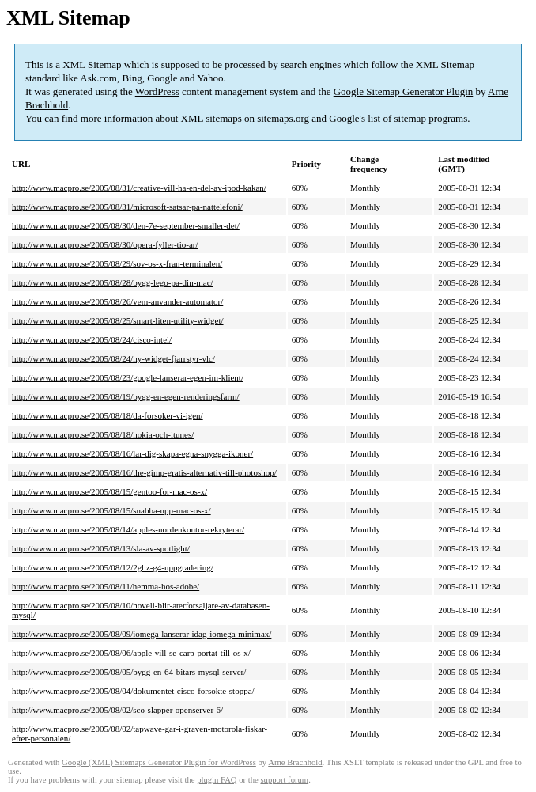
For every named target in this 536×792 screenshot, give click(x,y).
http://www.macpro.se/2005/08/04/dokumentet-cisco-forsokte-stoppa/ (133, 690)
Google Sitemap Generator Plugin (404, 91)
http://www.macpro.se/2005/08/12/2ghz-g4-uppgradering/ (112, 567)
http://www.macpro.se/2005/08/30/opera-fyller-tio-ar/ (105, 244)
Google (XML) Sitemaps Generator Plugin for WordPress (159, 762)
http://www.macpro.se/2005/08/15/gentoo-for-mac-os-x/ (109, 491)
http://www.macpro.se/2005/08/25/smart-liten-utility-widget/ (118, 320)
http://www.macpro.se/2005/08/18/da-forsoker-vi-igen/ (107, 415)
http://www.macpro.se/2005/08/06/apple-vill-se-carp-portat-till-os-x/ (131, 652)
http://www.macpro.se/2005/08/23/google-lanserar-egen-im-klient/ (127, 377)
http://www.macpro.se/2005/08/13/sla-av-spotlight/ (101, 548)
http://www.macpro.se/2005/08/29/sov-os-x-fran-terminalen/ (117, 263)
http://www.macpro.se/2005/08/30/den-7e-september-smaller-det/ (126, 225)
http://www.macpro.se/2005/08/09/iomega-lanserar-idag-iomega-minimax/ (141, 634)
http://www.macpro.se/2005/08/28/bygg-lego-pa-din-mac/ (112, 282)
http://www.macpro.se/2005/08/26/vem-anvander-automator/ (117, 301)
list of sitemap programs (417, 118)
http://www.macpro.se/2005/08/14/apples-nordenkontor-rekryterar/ (128, 529)
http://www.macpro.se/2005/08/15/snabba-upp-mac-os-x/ (111, 510)
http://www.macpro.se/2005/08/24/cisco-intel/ (92, 339)
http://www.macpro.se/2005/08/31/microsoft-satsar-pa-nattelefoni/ (127, 206)
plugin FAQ (216, 779)
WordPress (157, 91)
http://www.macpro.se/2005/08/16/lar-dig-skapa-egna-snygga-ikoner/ (132, 453)
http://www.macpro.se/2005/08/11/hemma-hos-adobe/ (105, 586)
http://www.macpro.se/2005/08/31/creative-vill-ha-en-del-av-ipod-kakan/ (139, 187)
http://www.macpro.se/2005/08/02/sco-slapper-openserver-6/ (117, 709)
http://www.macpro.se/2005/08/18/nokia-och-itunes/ (103, 434)
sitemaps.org (283, 118)
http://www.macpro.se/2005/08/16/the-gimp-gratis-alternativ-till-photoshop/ (144, 472)
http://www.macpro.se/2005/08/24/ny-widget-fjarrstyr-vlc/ (113, 358)
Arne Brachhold (295, 762)
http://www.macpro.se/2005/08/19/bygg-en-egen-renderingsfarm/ (126, 396)
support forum (284, 779)
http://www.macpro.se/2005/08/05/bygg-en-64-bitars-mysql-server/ (129, 671)
